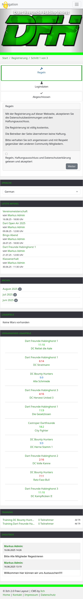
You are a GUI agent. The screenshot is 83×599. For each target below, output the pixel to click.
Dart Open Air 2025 (14, 223)
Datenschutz (48, 594)
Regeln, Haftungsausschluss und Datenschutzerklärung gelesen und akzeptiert (38, 159)
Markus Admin (16, 215)
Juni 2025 (8, 300)
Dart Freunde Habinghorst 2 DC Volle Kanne (41, 459)
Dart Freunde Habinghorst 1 (19, 247)
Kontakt (17, 594)
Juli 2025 (8, 294)
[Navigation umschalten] (76, 4)
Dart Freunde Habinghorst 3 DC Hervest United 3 (41, 393)
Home (6, 594)
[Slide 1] (35, 50)
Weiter (72, 166)
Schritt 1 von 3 (39, 58)
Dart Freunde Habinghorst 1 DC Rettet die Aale (41, 344)
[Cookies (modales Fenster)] (5, 5)
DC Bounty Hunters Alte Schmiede (41, 377)
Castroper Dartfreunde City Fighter (41, 426)
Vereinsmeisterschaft (15, 211)
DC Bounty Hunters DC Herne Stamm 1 (41, 443)
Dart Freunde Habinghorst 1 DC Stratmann (41, 361)
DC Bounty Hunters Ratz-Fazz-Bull (41, 476)
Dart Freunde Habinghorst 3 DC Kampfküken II (41, 492)
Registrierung (19, 58)
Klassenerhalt (11, 259)
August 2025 (10, 289)
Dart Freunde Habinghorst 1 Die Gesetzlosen (41, 410)
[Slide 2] (41, 50)
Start (5, 58)
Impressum (31, 594)
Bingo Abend (10, 235)
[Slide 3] (47, 50)
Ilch (43, 591)
